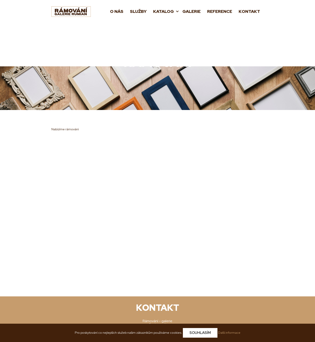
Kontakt (249, 11)
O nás (116, 11)
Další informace (229, 332)
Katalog (164, 11)
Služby (138, 11)
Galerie (191, 11)
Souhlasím (200, 332)
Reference (219, 11)
